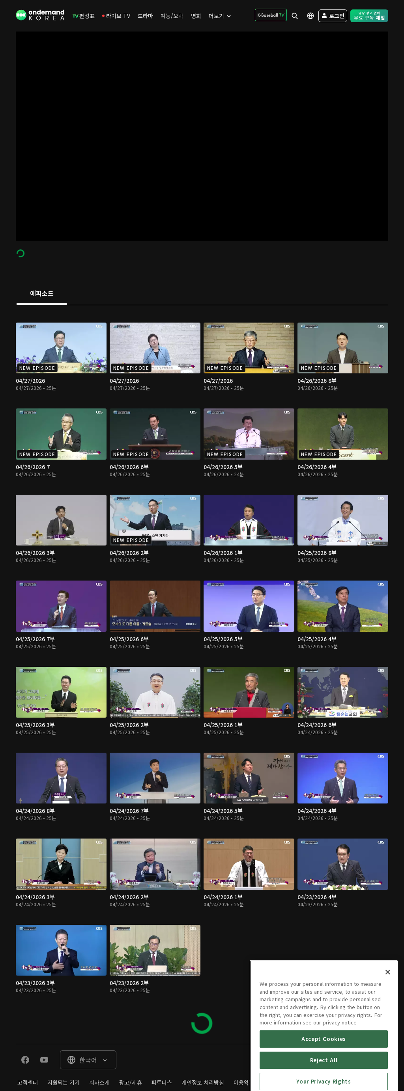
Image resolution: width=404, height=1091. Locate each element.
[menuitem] (83, 16)
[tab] (42, 294)
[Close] (388, 1000)
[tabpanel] (202, 674)
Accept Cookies (323, 1067)
